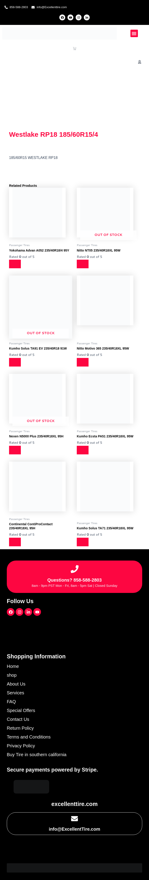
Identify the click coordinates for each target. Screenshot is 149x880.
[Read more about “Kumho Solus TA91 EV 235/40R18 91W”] (15, 362)
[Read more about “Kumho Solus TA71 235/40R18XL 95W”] (83, 542)
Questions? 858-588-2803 (74, 580)
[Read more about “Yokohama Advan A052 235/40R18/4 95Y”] (15, 264)
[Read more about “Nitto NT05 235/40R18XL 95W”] (83, 264)
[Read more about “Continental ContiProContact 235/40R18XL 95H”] (15, 542)
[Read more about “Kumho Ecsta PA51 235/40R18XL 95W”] (83, 450)
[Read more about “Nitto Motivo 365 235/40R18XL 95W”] (83, 362)
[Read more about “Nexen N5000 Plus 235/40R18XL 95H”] (15, 450)
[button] (134, 33)
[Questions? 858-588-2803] (75, 569)
